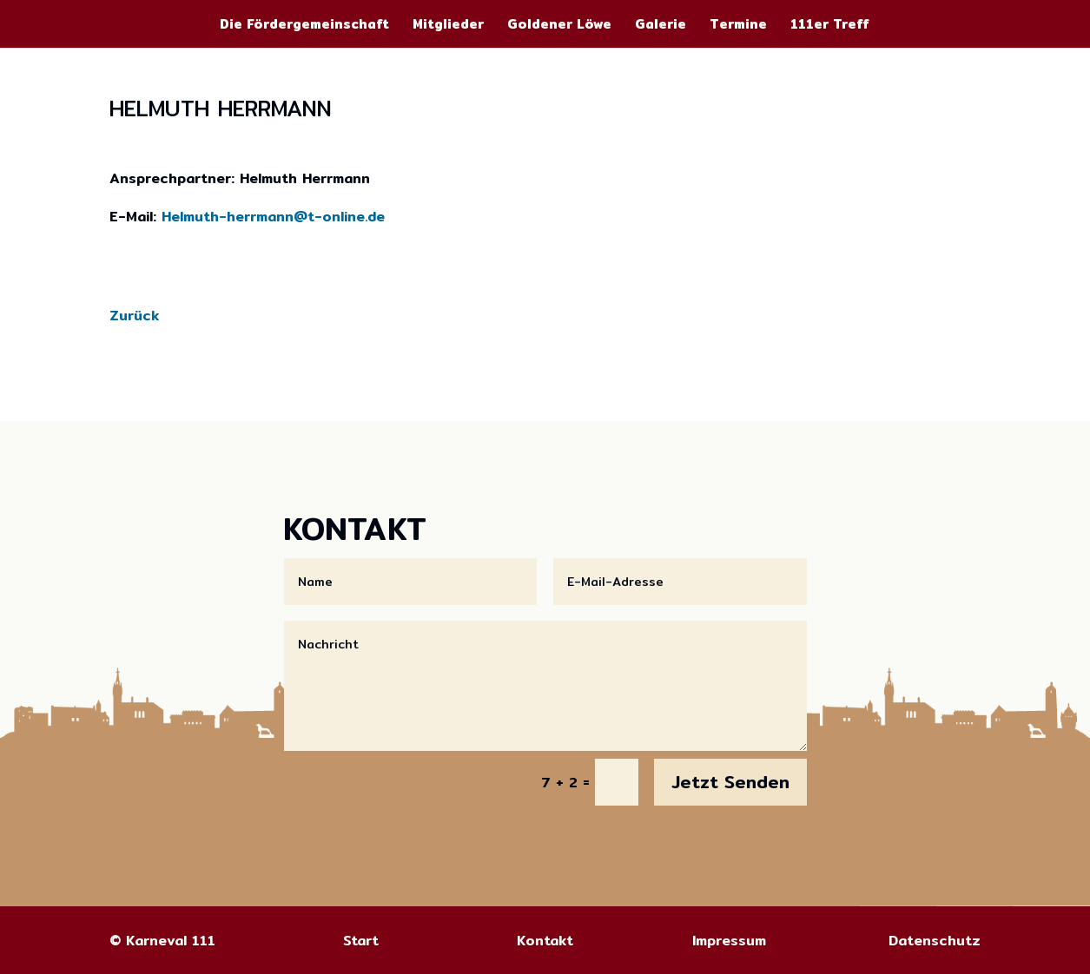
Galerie (660, 26)
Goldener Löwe (559, 26)
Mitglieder (448, 26)
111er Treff (829, 26)
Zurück (134, 315)
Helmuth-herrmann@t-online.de (273, 216)
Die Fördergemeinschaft (304, 26)
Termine (738, 26)
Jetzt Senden (730, 781)
